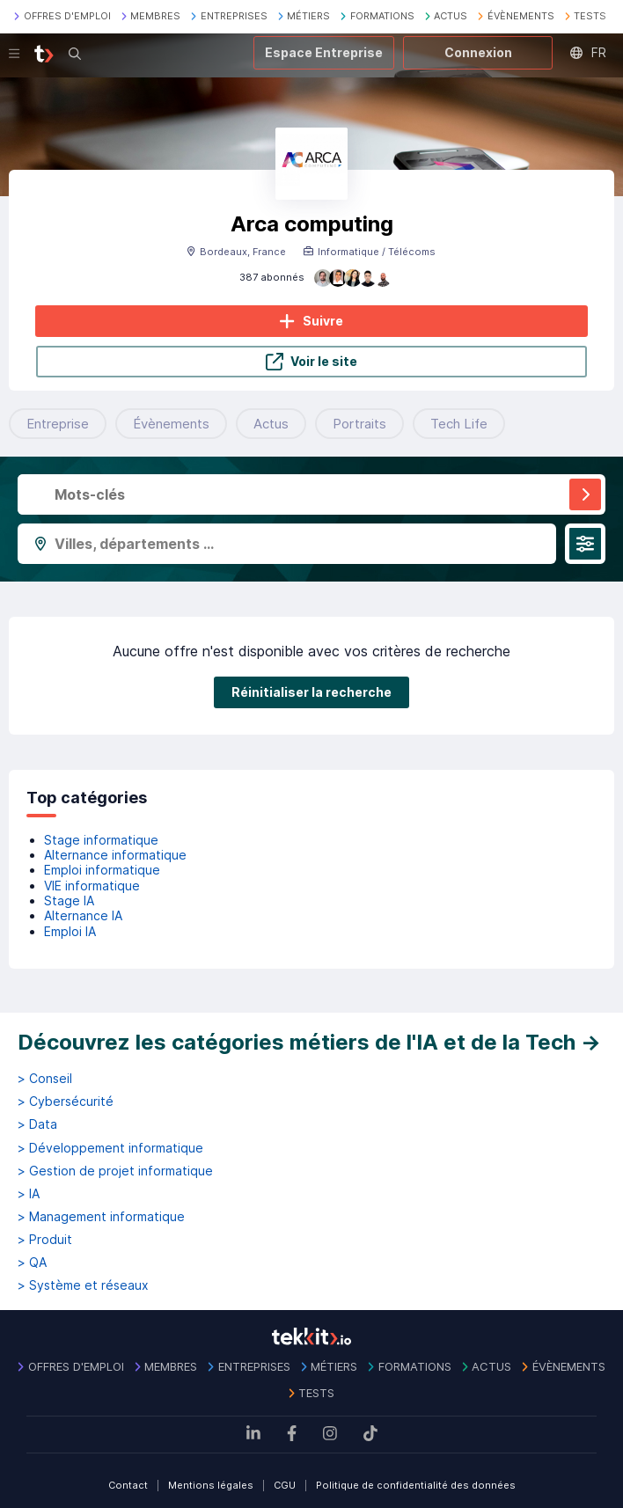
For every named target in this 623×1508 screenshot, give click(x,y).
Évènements (171, 423)
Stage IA (69, 900)
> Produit (45, 1240)
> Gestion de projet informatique (115, 1171)
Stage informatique (101, 839)
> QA (32, 1262)
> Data (37, 1124)
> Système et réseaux (83, 1285)
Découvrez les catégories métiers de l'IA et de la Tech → (309, 1042)
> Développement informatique (110, 1148)
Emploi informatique (102, 869)
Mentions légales (210, 1485)
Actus (271, 423)
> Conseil (45, 1079)
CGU (285, 1485)
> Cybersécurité (66, 1101)
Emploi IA (70, 931)
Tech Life (458, 423)
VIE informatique (92, 885)
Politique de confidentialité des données (416, 1485)
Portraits (359, 423)
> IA (29, 1194)
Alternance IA (83, 915)
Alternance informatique (115, 854)
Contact (128, 1485)
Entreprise (57, 423)
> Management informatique (101, 1217)
